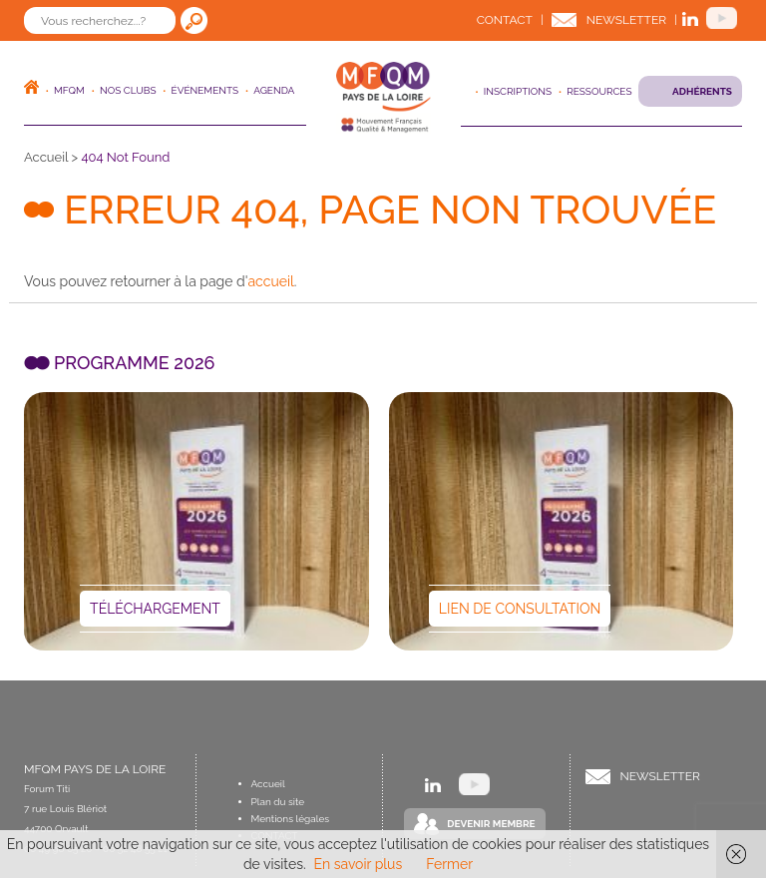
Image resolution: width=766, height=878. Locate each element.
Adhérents (702, 91)
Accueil (46, 157)
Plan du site (278, 801)
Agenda (273, 90)
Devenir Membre (491, 823)
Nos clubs (128, 90)
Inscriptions (518, 91)
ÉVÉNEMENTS (205, 90)
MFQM (69, 90)
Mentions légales (290, 818)
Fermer (449, 864)
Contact (505, 20)
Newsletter (626, 20)
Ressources (599, 91)
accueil (270, 281)
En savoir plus (358, 864)
